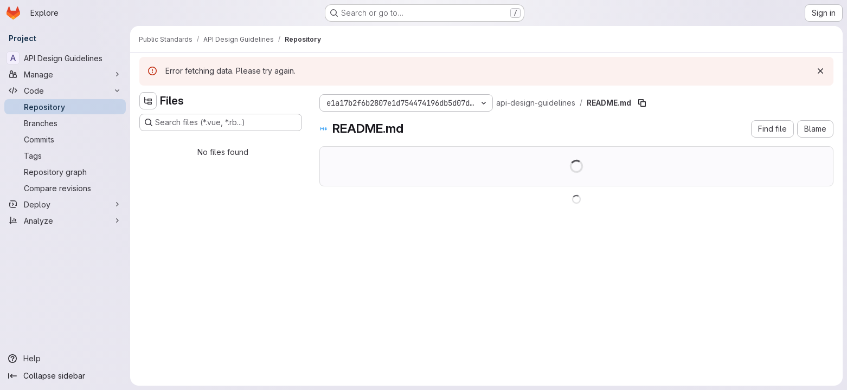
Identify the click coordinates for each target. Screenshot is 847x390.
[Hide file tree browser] (148, 100)
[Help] (65, 358)
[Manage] (65, 74)
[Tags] (65, 155)
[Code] (65, 90)
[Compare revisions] (65, 188)
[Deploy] (65, 204)
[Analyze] (65, 220)
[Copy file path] (642, 103)
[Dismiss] (820, 70)
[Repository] (65, 106)
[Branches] (65, 123)
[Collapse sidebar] (65, 376)
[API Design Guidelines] (65, 58)
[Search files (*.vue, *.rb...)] (220, 122)
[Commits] (65, 139)
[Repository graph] (65, 171)
